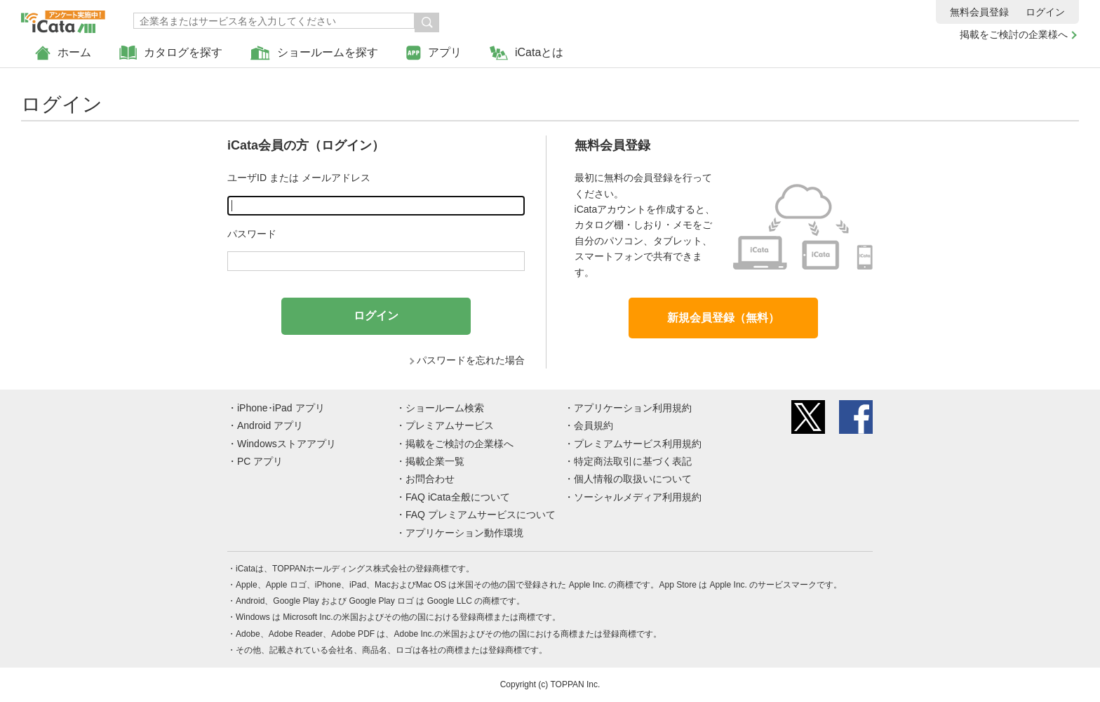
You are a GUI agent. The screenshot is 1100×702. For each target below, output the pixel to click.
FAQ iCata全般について (457, 497)
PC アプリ (260, 461)
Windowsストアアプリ (286, 443)
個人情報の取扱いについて (633, 478)
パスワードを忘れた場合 (471, 360)
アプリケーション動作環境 (464, 532)
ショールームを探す (314, 53)
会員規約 (593, 425)
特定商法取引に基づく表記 (633, 461)
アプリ (434, 53)
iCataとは (526, 53)
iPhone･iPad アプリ (281, 407)
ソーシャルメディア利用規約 (638, 497)
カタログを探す (170, 53)
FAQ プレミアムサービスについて (480, 514)
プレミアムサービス (449, 425)
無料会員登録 (979, 12)
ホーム (63, 53)
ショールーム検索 (444, 407)
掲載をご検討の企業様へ (1014, 34)
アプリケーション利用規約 (633, 407)
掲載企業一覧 (434, 461)
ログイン (1045, 12)
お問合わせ (430, 478)
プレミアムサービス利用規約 (638, 443)
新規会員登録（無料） (723, 318)
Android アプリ (270, 425)
